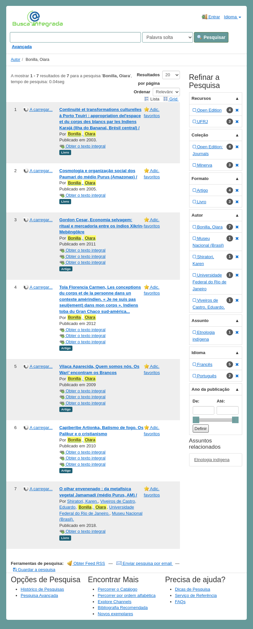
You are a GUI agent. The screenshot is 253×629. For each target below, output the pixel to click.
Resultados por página (148, 79)
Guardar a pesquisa (34, 569)
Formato (200, 178)
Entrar (211, 16)
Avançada (22, 46)
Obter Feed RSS (86, 563)
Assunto (200, 320)
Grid (171, 99)
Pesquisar (211, 37)
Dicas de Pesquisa (192, 589)
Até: (221, 401)
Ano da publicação (211, 389)
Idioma (232, 16)
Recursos (201, 98)
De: (196, 401)
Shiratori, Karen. (82, 501)
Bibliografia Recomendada (122, 607)
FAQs (180, 601)
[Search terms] (75, 37)
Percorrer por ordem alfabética (126, 595)
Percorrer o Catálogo (117, 589)
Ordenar (142, 91)
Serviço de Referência (196, 595)
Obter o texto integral (82, 146)
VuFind (22, 18)
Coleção (200, 135)
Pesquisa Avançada (39, 595)
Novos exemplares (115, 613)
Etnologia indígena (212, 459)
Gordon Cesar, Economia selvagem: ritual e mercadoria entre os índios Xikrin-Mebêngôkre (101, 225)
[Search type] (167, 37)
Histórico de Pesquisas (42, 589)
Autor (15, 59)
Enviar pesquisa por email (144, 563)
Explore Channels (114, 601)
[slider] (196, 420)
